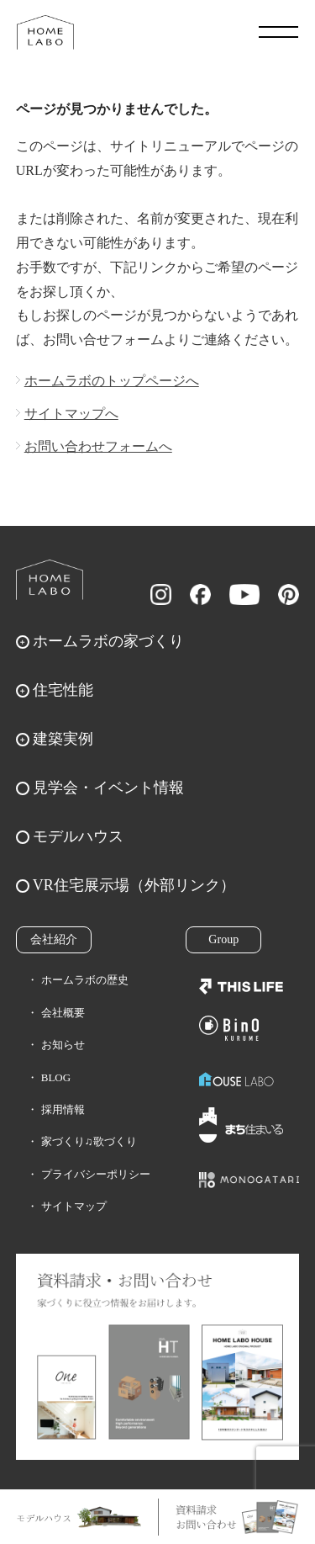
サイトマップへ (71, 413)
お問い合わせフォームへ (98, 446)
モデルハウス (78, 836)
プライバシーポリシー (95, 1174)
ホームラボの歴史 (85, 980)
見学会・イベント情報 (108, 787)
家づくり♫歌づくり (89, 1141)
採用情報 (63, 1109)
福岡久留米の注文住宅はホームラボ (45, 32)
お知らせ (63, 1044)
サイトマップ (74, 1206)
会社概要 (63, 1012)
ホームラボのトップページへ (111, 381)
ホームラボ (49, 580)
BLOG (56, 1077)
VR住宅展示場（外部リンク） (134, 885)
